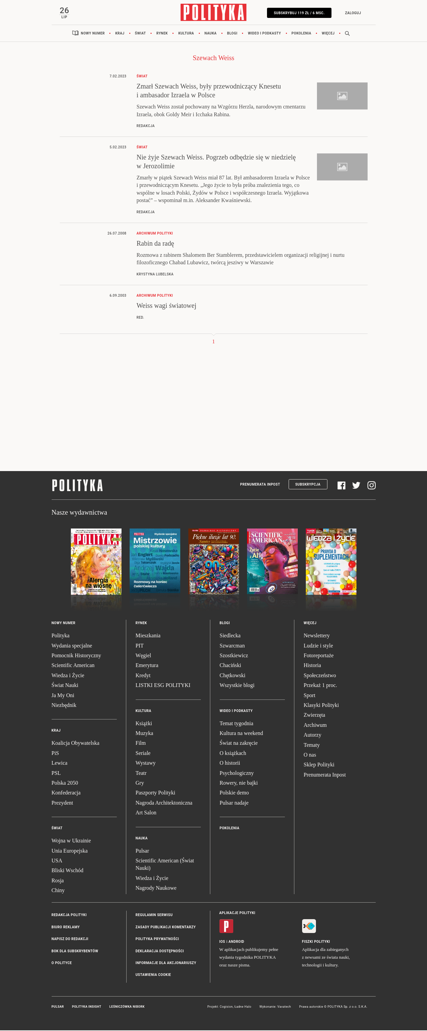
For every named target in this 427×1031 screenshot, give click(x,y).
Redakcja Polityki (69, 915)
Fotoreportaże (319, 656)
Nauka (211, 33)
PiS (55, 753)
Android (236, 942)
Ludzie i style (318, 646)
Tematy (312, 745)
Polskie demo (234, 793)
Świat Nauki (65, 685)
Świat (140, 33)
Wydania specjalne (72, 646)
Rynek (162, 33)
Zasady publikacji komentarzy (166, 927)
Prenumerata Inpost (260, 485)
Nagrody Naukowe (156, 888)
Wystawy (146, 763)
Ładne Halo (243, 1007)
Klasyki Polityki (321, 705)
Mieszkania (148, 636)
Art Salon (146, 813)
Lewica (60, 763)
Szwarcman (232, 646)
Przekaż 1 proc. (320, 685)
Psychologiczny (237, 773)
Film (141, 743)
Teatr (141, 773)
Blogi (232, 33)
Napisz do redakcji (70, 939)
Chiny (58, 890)
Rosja (58, 881)
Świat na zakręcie (239, 743)
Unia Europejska (70, 851)
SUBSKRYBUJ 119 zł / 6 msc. (298, 13)
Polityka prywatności (157, 939)
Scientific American (73, 666)
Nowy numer (93, 33)
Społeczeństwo (320, 676)
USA (57, 861)
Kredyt (143, 676)
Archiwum (315, 725)
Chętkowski (232, 676)
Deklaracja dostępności (160, 951)
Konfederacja (66, 793)
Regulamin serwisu (154, 915)
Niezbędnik (64, 705)
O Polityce (62, 963)
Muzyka (144, 733)
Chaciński (230, 666)
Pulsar (142, 851)
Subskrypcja (308, 485)
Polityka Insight (86, 1007)
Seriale (143, 753)
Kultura (186, 33)
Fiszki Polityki (316, 942)
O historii (230, 763)
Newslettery (317, 636)
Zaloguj (353, 13)
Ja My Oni (63, 695)
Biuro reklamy (66, 927)
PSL (56, 773)
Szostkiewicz (234, 656)
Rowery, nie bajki (239, 783)
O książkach (233, 753)
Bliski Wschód (67, 871)
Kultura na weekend (241, 733)
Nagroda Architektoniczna (164, 803)
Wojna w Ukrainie (71, 841)
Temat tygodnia (236, 724)
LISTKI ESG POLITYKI (163, 685)
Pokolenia (302, 33)
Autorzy (312, 735)
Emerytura (147, 666)
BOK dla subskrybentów (75, 951)
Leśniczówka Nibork (126, 1007)
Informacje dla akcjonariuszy (166, 963)
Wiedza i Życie (68, 676)
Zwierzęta (314, 715)
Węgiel (143, 656)
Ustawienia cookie (153, 975)
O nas (310, 755)
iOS (222, 942)
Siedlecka (230, 636)
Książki (144, 724)
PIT (140, 646)
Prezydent (62, 803)
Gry (140, 783)
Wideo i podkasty (264, 33)
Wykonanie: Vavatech (275, 1007)
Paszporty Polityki (156, 793)
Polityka (61, 636)
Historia (312, 666)
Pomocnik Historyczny (76, 656)
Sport (310, 695)
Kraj (119, 33)
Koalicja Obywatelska (76, 743)
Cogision (226, 1007)
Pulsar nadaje (234, 803)
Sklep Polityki (319, 765)
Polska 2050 (65, 783)
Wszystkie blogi (237, 685)
